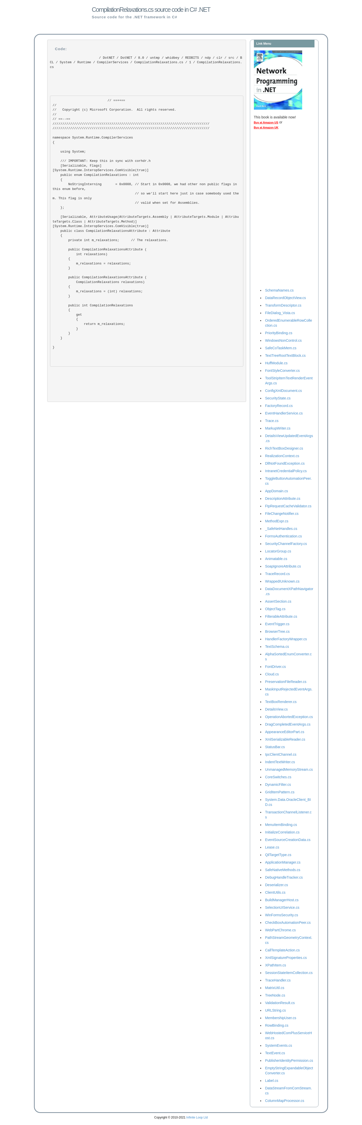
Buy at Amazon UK (266, 127)
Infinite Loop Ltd (197, 1117)
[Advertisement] (274, 210)
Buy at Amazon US (266, 122)
